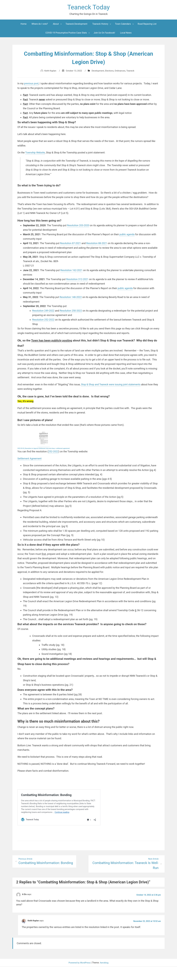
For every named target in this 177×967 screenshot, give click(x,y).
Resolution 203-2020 (78, 225)
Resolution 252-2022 (43, 319)
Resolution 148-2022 (71, 297)
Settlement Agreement (29, 458)
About (56, 24)
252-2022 (53, 451)
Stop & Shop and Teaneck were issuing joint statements (111, 384)
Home (23, 24)
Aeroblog (104, 963)
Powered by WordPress (79, 963)
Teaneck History (100, 24)
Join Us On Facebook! (104, 33)
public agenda (127, 234)
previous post (31, 83)
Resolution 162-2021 (71, 270)
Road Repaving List (147, 24)
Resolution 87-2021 (70, 243)
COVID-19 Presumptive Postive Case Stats (66, 33)
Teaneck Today (88, 7)
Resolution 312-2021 (77, 279)
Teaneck (131, 71)
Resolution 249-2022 (43, 310)
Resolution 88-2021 (97, 243)
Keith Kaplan (49, 71)
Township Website (35, 152)
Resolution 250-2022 (71, 310)
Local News (126, 33)
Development (97, 71)
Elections (109, 71)
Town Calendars (123, 24)
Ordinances (121, 71)
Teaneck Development (76, 24)
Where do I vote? (40, 24)
